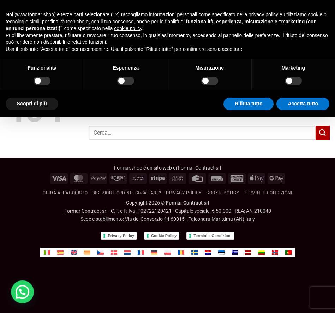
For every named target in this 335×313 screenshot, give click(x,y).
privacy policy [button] (263, 14)
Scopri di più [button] (32, 103)
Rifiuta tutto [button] (249, 103)
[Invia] (323, 133)
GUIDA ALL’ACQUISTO (65, 192)
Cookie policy (222, 192)
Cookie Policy (164, 236)
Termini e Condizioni (212, 236)
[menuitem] (47, 252)
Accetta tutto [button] (303, 103)
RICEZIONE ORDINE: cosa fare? (126, 192)
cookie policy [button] (128, 28)
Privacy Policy (184, 192)
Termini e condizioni (268, 192)
